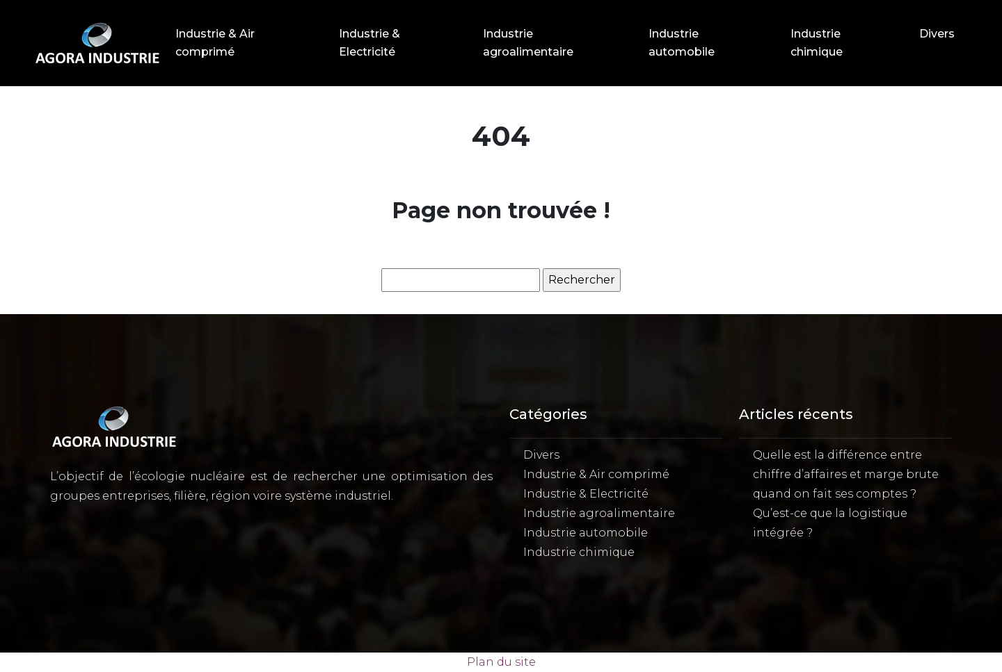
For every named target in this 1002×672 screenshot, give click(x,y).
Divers (937, 33)
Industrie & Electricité (369, 42)
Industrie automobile (682, 42)
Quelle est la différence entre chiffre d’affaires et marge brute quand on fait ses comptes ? (846, 474)
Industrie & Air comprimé (215, 42)
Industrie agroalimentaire (528, 42)
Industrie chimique (816, 42)
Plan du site (501, 662)
